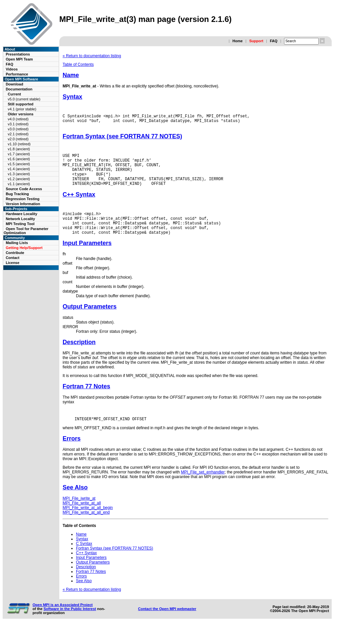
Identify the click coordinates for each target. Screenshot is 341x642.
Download (14, 84)
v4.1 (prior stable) (22, 109)
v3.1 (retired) (18, 124)
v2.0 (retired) (18, 139)
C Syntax (84, 559)
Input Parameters (87, 258)
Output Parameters (90, 321)
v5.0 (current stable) (24, 99)
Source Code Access (24, 189)
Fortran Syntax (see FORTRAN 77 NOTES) (122, 139)
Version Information (23, 204)
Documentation (19, 89)
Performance (17, 74)
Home (237, 41)
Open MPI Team (19, 59)
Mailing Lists (17, 243)
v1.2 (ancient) (19, 179)
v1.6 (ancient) (19, 159)
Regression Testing (22, 199)
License (12, 263)
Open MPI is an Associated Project (63, 621)
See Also (75, 503)
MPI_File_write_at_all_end (86, 528)
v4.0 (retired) (18, 119)
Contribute (15, 253)
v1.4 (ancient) (19, 169)
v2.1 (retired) (18, 134)
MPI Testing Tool (20, 224)
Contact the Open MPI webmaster (167, 625)
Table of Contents (78, 64)
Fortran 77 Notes (86, 401)
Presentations (18, 54)
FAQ (273, 41)
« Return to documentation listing (92, 56)
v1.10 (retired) (19, 144)
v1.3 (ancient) (19, 174)
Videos (12, 69)
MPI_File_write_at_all (82, 519)
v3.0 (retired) (18, 129)
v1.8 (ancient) (19, 149)
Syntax (72, 96)
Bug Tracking (17, 194)
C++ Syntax (79, 204)
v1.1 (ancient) (19, 184)
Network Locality (20, 219)
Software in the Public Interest (70, 625)
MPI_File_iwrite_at (79, 514)
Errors (72, 454)
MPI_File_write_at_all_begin (88, 523)
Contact (12, 258)
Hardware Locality (21, 214)
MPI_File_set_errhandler (202, 488)
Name (71, 75)
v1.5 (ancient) (19, 164)
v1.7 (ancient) (19, 154)
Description (79, 357)
